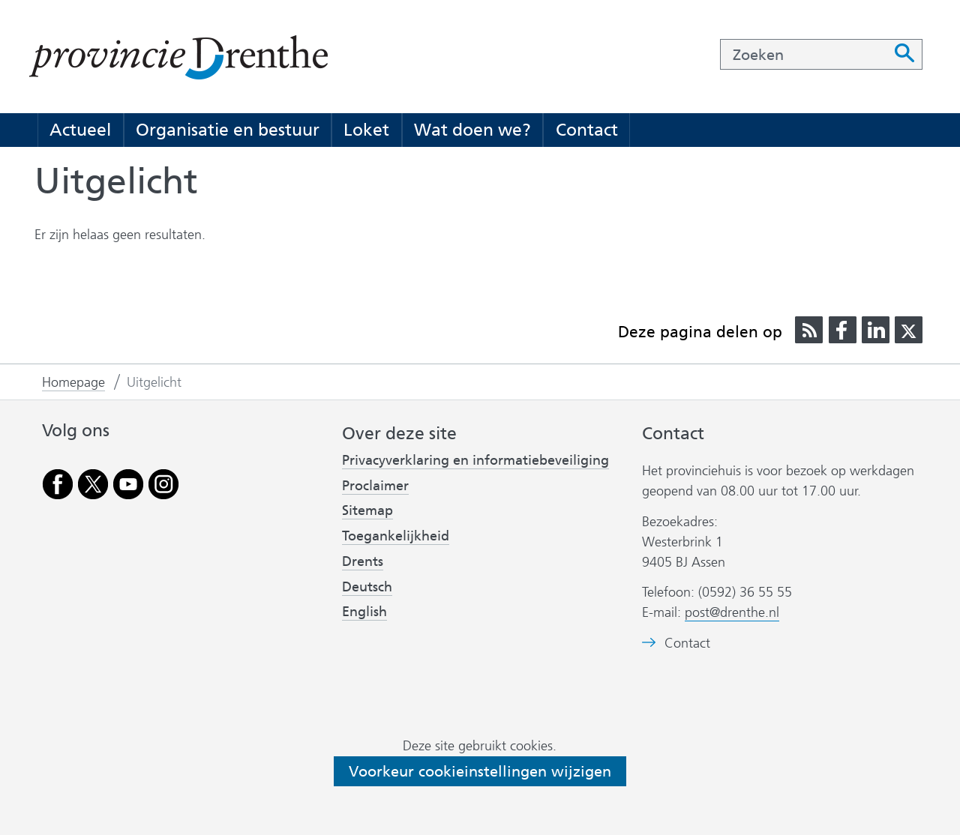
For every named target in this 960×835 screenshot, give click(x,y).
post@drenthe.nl (732, 612)
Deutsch (367, 587)
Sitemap (367, 510)
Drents (362, 561)
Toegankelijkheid (395, 536)
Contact (587, 129)
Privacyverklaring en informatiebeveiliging (475, 460)
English (364, 611)
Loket (366, 129)
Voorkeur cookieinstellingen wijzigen (480, 771)
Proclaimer (375, 485)
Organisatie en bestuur (228, 129)
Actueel (80, 129)
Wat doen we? (472, 129)
